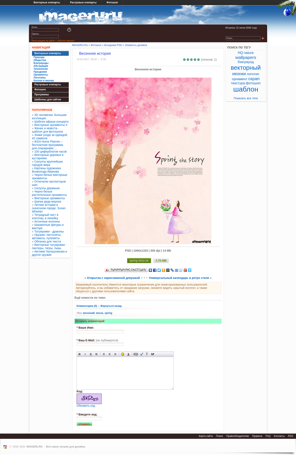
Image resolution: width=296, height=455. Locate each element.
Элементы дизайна (136, 45)
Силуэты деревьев (47, 188)
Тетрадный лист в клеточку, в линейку (45, 216)
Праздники (40, 71)
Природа (39, 57)
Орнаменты (41, 74)
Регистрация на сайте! (43, 40)
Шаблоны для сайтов (47, 99)
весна (99, 313)
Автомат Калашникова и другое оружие (49, 253)
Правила (257, 436)
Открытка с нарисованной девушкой (113, 278)
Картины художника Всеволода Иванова (46, 170)
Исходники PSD (113, 45)
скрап (253, 78)
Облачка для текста (47, 241)
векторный (246, 67)
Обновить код (86, 405)
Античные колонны (47, 221)
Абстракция (41, 66)
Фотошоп (112, 2)
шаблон (245, 89)
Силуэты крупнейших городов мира (47, 163)
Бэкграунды (41, 63)
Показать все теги (246, 98)
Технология (41, 68)
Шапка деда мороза (47, 201)
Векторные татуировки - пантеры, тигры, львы (49, 246)
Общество (40, 60)
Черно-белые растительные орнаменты (49, 193)
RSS (290, 436)
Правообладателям (237, 436)
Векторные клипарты (47, 2)
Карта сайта (206, 436)
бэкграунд (246, 62)
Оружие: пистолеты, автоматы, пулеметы (46, 236)
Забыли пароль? (66, 40)
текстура (238, 83)
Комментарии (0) (87, 306)
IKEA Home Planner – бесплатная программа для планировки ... (47, 145)
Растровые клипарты (83, 2)
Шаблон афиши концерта (51, 121)
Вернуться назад (111, 306)
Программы (41, 94)
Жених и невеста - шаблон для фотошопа (47, 130)
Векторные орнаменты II (50, 125)
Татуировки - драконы (49, 231)
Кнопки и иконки (44, 80)
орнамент (239, 79)
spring (108, 313)
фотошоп (253, 83)
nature (249, 53)
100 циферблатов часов (50, 151)
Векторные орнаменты (49, 198)
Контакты (279, 436)
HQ (240, 53)
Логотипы (40, 77)
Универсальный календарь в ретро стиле (179, 278)
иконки (239, 73)
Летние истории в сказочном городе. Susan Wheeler (49, 208)
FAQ (267, 436)
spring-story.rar (139, 260)
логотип (253, 74)
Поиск (219, 436)
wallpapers (245, 57)
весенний (89, 313)
